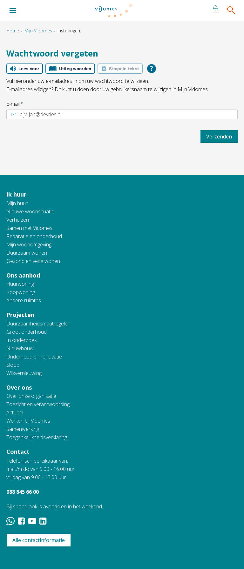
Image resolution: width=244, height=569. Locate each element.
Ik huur (16, 194)
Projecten (20, 314)
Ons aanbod (23, 275)
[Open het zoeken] (231, 10)
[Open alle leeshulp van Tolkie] (151, 68)
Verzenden (219, 136)
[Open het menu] (12, 10)
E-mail (14, 103)
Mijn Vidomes (38, 31)
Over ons (19, 387)
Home (12, 31)
